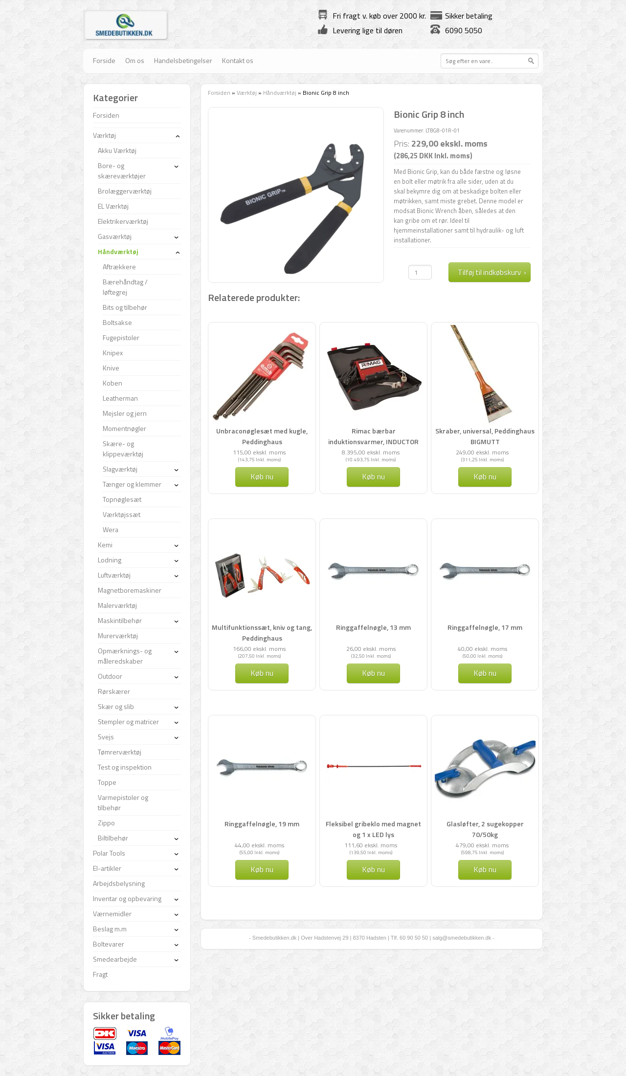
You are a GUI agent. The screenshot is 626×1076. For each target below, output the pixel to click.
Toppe (107, 782)
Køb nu (261, 476)
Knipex (113, 352)
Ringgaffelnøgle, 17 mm (484, 627)
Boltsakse (117, 322)
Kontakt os (237, 60)
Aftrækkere (119, 266)
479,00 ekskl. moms (482, 845)
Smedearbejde (115, 959)
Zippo (106, 823)
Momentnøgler (124, 428)
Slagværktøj (120, 469)
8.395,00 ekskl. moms (371, 452)
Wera (110, 529)
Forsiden (219, 92)
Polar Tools (109, 853)
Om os (134, 60)
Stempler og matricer (128, 721)
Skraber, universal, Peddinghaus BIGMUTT (485, 436)
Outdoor (110, 676)
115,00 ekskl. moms (259, 452)
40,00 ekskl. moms (482, 648)
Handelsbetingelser (183, 60)
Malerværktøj (117, 605)
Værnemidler (112, 913)
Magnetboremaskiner (129, 590)
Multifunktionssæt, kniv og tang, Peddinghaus (262, 632)
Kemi (105, 544)
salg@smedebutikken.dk (461, 938)
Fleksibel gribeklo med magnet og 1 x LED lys (373, 828)
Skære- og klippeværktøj (123, 448)
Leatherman (120, 398)
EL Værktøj (113, 206)
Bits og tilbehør (125, 307)
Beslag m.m (110, 929)
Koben (112, 383)
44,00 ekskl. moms (259, 845)
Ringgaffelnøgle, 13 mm (373, 627)
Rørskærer (114, 691)
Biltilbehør (113, 838)
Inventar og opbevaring (127, 898)
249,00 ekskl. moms (482, 452)
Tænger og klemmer (132, 484)
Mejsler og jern (125, 413)
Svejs (106, 737)
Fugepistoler (121, 337)
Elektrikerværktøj (123, 221)
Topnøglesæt (122, 499)
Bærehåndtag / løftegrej (125, 287)
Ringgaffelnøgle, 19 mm (261, 823)
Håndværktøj (279, 92)
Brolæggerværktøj (125, 191)
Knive (111, 368)
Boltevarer (108, 944)
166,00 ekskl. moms (259, 648)
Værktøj (247, 92)
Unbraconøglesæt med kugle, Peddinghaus (262, 436)
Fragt (100, 974)
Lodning (109, 560)
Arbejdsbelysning (119, 883)
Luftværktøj (114, 575)
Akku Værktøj (117, 150)
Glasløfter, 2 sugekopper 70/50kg (485, 828)
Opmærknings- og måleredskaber (125, 656)
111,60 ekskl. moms (370, 845)
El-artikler (107, 868)
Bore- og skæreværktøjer (122, 170)
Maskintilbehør (120, 620)
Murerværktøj (118, 635)
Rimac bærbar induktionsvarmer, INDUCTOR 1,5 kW (373, 441)
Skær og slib (116, 706)
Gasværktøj (115, 236)
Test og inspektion (125, 767)
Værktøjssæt (121, 514)
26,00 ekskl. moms (371, 648)
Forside (104, 60)
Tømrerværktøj (119, 752)
